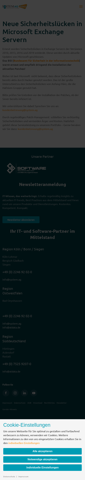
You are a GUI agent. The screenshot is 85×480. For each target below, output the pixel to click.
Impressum (23, 476)
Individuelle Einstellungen (42, 467)
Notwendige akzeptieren (42, 459)
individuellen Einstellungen (24, 442)
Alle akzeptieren (43, 451)
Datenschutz (9, 476)
